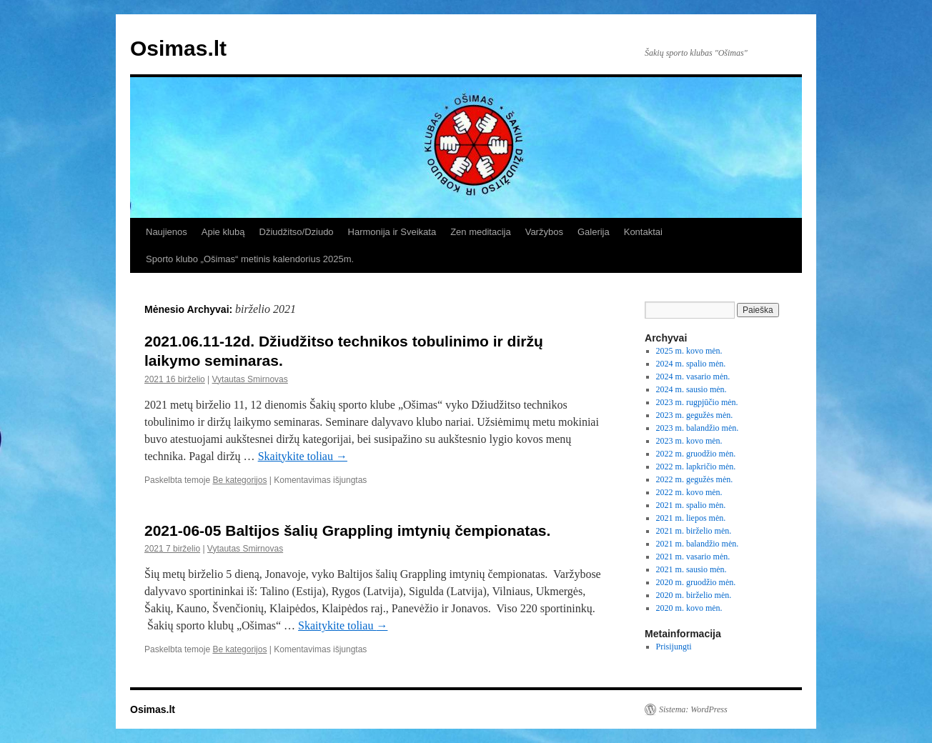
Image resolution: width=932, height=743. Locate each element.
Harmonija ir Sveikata (392, 231)
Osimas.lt (178, 48)
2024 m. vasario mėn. (693, 377)
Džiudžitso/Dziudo (296, 231)
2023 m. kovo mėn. (689, 441)
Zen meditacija (480, 231)
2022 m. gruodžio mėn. (696, 454)
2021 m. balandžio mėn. (697, 544)
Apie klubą (223, 231)
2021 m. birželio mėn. (694, 531)
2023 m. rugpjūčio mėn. (697, 402)
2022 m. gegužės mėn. (694, 479)
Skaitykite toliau (302, 456)
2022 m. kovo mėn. (689, 492)
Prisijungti (674, 647)
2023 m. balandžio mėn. (697, 428)
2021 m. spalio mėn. (691, 505)
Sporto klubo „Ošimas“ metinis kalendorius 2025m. (250, 259)
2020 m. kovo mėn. (689, 608)
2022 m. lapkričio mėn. (696, 467)
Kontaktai (643, 231)
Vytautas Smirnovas (250, 379)
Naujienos (166, 231)
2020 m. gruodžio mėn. (696, 582)
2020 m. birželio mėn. (694, 595)
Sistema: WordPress (693, 709)
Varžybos (544, 231)
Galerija (593, 231)
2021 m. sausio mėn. (691, 569)
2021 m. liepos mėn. (691, 518)
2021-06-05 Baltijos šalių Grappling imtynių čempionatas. (349, 530)
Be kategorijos (239, 480)
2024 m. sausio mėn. (691, 389)
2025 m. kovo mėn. (689, 351)
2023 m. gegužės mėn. (694, 415)
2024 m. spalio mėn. (691, 364)
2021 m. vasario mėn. (693, 557)
